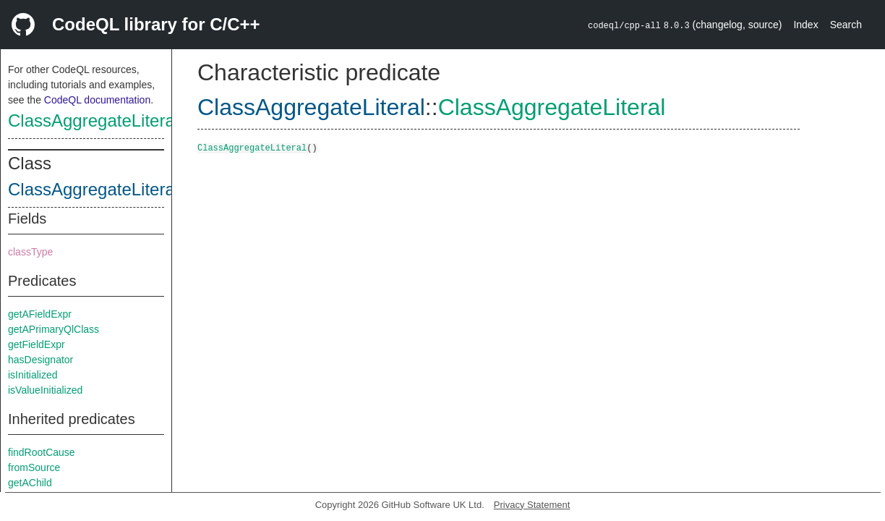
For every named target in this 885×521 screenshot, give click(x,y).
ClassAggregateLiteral (93, 120)
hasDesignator (40, 359)
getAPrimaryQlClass (53, 329)
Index (805, 24)
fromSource (34, 467)
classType (30, 252)
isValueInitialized (45, 390)
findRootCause (41, 452)
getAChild (30, 482)
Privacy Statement (532, 504)
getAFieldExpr (40, 314)
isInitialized (32, 375)
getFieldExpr (36, 344)
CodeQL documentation (97, 100)
